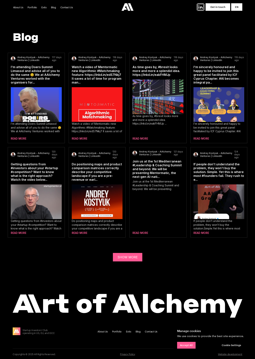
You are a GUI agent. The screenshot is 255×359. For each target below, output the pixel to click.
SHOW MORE (128, 257)
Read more (18, 138)
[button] (218, 7)
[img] (200, 7)
